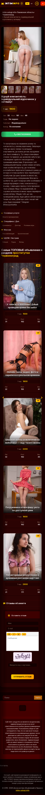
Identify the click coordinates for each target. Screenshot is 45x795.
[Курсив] (13, 634)
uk (32, 3)
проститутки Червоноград (15, 254)
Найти (38, 698)
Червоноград (8, 15)
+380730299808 (22, 134)
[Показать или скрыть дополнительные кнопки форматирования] (24, 634)
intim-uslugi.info (9, 12)
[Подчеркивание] (18, 634)
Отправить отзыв (23, 677)
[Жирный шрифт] (9, 634)
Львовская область (25, 12)
